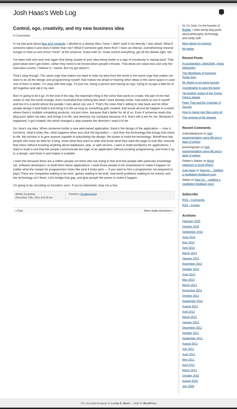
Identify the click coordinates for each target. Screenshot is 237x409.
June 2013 (188, 274)
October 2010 (190, 375)
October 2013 (190, 269)
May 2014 (188, 242)
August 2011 (190, 343)
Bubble (186, 29)
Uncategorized (88, 194)
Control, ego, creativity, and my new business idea (68, 28)
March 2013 (189, 285)
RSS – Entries (191, 205)
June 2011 (188, 354)
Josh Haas (189, 170)
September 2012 (192, 301)
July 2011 (188, 349)
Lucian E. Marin (120, 403)
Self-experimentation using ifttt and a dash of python (202, 138)
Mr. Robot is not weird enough (200, 82)
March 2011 (189, 370)
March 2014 (189, 253)
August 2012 (190, 306)
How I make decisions (157, 210)
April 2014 (188, 248)
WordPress (149, 403)
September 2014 (192, 232)
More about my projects (196, 43)
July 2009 (188, 386)
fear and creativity (53, 43)
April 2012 (188, 311)
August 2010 (190, 381)
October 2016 (190, 226)
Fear (20, 210)
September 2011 (192, 338)
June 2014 (188, 237)
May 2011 (188, 359)
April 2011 (188, 365)
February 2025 (191, 221)
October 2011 (190, 333)
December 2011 (192, 327)
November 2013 (192, 263)
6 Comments (21, 35)
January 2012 (190, 322)
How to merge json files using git (202, 112)
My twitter (188, 48)
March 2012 (189, 317)
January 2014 (190, 258)
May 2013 (188, 279)
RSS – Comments (193, 200)
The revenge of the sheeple (199, 117)
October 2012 (190, 295)
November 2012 (192, 290)
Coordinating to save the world (201, 88)
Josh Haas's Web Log (44, 12)
